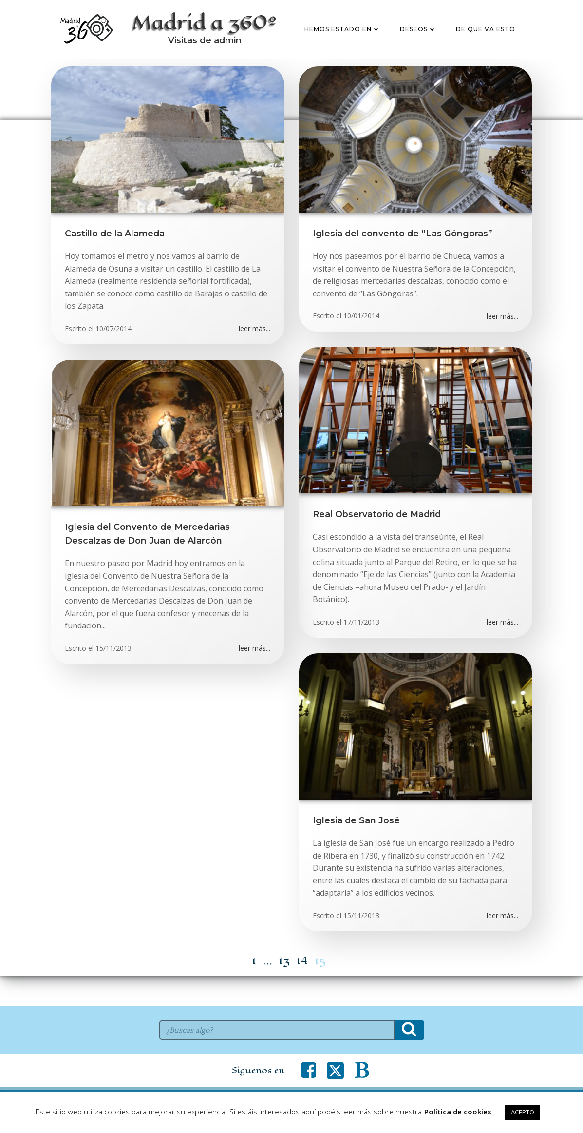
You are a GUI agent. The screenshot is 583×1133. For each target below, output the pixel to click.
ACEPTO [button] (522, 1112)
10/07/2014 (114, 357)
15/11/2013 (114, 677)
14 (302, 989)
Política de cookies (457, 1111)
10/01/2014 (362, 344)
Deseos (418, 43)
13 (284, 989)
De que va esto (486, 43)
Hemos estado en (343, 43)
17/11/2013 (362, 650)
